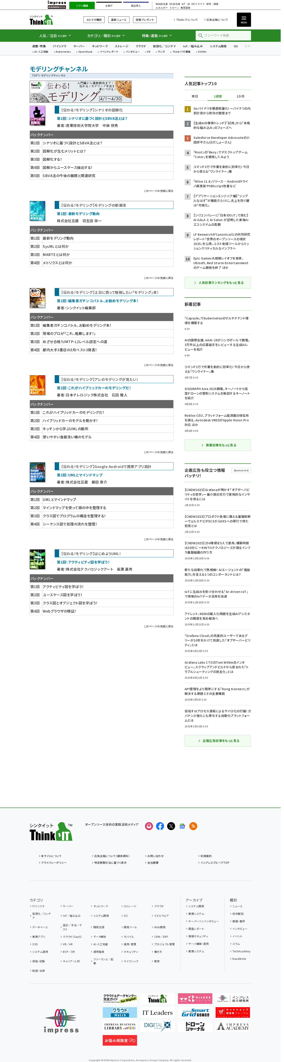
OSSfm (202, 51)
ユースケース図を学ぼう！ (62, 594)
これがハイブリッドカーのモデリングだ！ (73, 412)
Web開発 (160, 927)
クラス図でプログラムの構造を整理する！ (74, 515)
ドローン (174, 8)
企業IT (108, 5)
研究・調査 (212, 4)
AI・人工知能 (41, 51)
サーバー (79, 46)
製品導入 (136, 5)
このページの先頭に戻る (159, 191)
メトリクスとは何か (57, 262)
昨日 (195, 96)
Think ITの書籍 (181, 51)
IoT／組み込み (193, 46)
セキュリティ (131, 951)
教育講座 (185, 8)
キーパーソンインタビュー (203, 921)
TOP (35, 75)
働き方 (158, 951)
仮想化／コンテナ (164, 46)
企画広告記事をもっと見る (219, 740)
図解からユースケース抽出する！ (68, 167)
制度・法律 (38, 970)
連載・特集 (39, 46)
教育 (157, 961)
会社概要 (152, 862)
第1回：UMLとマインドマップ (79, 475)
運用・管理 (130, 944)
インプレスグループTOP (215, 862)
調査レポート (196, 928)
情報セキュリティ (198, 936)
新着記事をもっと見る (218, 445)
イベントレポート (109, 51)
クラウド (141, 46)
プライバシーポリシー (54, 862)
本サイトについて (51, 856)
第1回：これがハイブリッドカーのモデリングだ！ (94, 387)
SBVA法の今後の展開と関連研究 (69, 175)
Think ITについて (187, 19)
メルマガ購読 (94, 19)
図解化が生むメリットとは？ (64, 151)
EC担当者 (174, 4)
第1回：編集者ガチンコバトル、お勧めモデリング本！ (97, 300)
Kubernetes (63, 51)
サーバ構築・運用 (198, 943)
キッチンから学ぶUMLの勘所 (65, 428)
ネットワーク (100, 46)
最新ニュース (119, 19)
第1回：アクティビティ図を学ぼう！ (83, 562)
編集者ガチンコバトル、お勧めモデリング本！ (77, 325)
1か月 (241, 96)
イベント (237, 936)
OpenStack (85, 51)
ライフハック (131, 961)
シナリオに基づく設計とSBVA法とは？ (72, 142)
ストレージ (121, 46)
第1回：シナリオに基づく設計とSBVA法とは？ (92, 118)
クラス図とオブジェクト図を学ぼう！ (70, 602)
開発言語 (98, 927)
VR (148, 51)
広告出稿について (217, 19)
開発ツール (130, 927)
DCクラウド (198, 4)
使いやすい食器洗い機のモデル (67, 436)
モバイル (129, 936)
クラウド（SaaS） (72, 936)
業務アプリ (38, 936)
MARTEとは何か (56, 254)
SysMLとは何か (55, 246)
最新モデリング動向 (58, 238)
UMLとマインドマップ (59, 499)
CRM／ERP (161, 936)
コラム (236, 943)
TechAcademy (241, 951)
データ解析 (99, 936)
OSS (35, 944)
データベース (40, 927)
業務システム (196, 913)
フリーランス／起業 (103, 961)
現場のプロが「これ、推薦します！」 (69, 333)
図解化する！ (52, 159)
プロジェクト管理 (164, 944)
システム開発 (218, 46)
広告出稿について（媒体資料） (112, 856)
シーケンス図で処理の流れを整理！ (70, 524)
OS (236, 46)
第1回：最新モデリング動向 (78, 213)
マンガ (161, 51)
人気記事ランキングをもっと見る (218, 282)
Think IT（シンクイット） (51, 20)
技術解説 (237, 913)
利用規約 (206, 856)
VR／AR (68, 944)
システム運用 (40, 951)
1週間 (218, 96)
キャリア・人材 (71, 961)
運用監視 (98, 951)
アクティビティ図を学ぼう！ (63, 586)
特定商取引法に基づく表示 (110, 862)
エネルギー (162, 8)
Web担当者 (162, 4)
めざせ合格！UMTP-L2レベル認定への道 (75, 341)
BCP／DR (69, 951)
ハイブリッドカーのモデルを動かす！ (70, 420)
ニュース (237, 906)
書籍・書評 (238, 921)
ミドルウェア (161, 915)
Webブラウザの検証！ (59, 611)
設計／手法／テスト (72, 927)
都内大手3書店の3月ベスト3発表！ (70, 349)
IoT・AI (186, 4)
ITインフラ (59, 46)
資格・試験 (38, 961)
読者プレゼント (145, 19)
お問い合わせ (155, 856)
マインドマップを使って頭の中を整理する (74, 507)
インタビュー (133, 51)
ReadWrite (239, 959)
